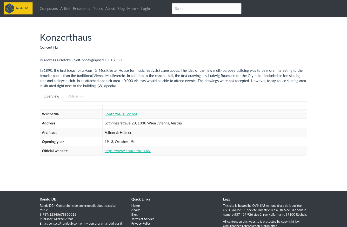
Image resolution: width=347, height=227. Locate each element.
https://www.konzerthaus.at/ (128, 151)
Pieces (98, 8)
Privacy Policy (141, 223)
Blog (121, 8)
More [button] (131, 8)
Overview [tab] (51, 96)
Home (135, 206)
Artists (65, 8)
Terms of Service (142, 219)
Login (145, 8)
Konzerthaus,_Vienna (121, 114)
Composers (49, 8)
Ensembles (81, 8)
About (110, 8)
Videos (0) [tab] (75, 96)
